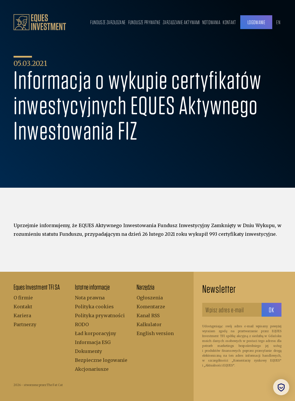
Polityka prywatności (100, 315)
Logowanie (256, 22)
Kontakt (229, 22)
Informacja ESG (93, 342)
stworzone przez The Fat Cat (43, 385)
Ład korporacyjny (95, 333)
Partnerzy (25, 324)
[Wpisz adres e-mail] (232, 310)
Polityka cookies (94, 306)
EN (278, 22)
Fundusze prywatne (144, 22)
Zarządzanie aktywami (181, 22)
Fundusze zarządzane (108, 22)
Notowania (211, 22)
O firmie (23, 298)
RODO (82, 324)
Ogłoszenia (150, 298)
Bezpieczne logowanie (101, 360)
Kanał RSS (148, 315)
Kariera (22, 315)
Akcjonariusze (92, 369)
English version (155, 333)
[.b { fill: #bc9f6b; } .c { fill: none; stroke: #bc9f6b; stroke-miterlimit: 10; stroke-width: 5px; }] (40, 22)
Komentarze (151, 306)
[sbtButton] (271, 310)
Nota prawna (90, 298)
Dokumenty (88, 351)
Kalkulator (149, 324)
